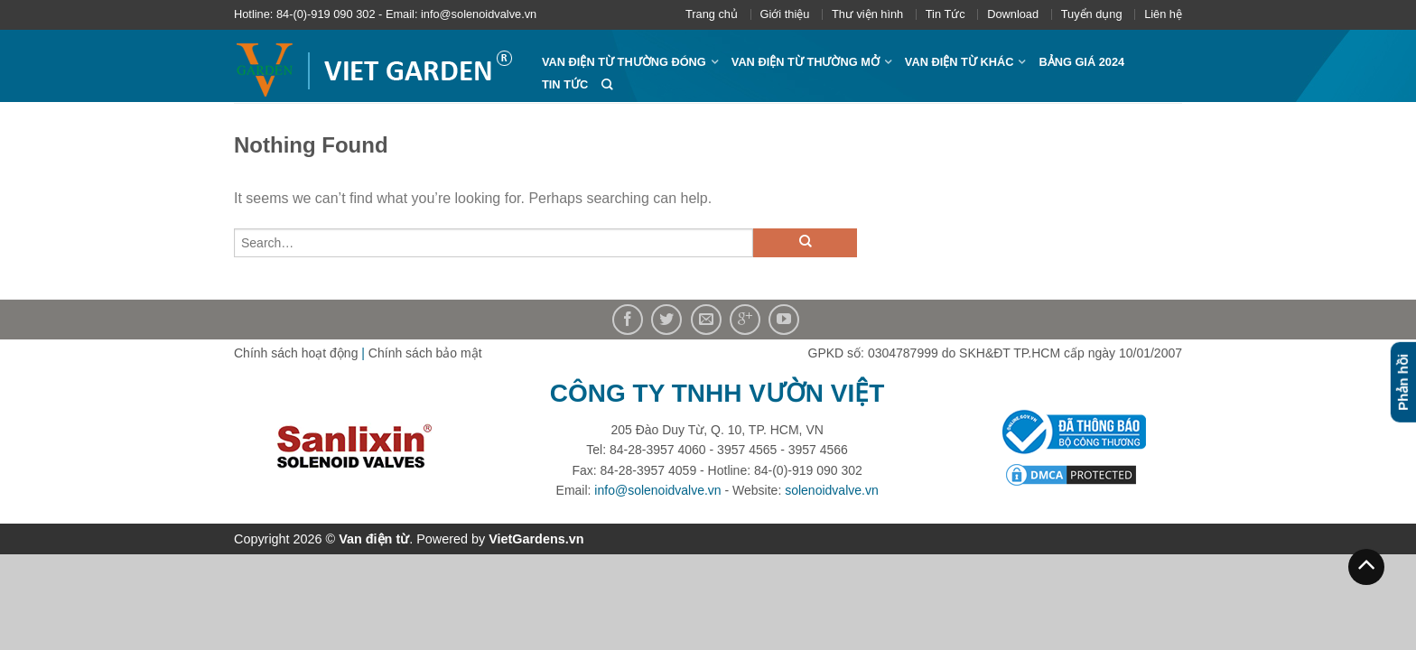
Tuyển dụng (1092, 14)
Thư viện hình (867, 14)
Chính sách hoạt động (296, 353)
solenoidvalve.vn (832, 490)
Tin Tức (945, 14)
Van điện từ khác (959, 62)
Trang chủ (711, 14)
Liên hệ (1163, 14)
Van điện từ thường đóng (624, 62)
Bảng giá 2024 (1081, 62)
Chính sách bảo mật (425, 353)
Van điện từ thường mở (805, 62)
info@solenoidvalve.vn (657, 490)
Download (1013, 14)
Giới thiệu (785, 14)
